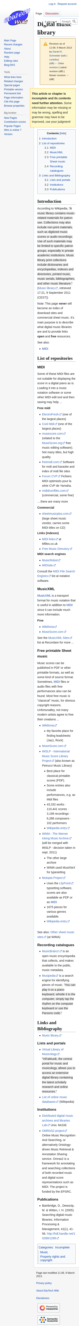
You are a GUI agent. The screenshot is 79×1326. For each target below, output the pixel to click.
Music (44, 1252)
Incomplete (62, 1247)
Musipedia (48, 975)
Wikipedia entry (57, 828)
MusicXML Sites (58, 637)
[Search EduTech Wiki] (68, 21)
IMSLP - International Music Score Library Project (56, 756)
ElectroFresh (50, 414)
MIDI (45, 348)
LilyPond (65, 883)
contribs (53, 59)
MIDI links (48, 539)
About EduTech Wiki (47, 1290)
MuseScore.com (52, 631)
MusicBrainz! (50, 951)
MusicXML (44, 595)
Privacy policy (44, 1283)
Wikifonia (48, 626)
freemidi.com (50, 462)
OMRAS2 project (53, 1130)
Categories (46, 1247)
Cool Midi (48, 424)
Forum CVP (49, 476)
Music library (46, 288)
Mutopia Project (52, 877)
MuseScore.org (52, 443)
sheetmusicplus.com (55, 513)
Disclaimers (42, 1298)
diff (51, 63)
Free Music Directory (55, 548)
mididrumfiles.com (54, 490)
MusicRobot (50, 560)
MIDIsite (47, 565)
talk (64, 55)
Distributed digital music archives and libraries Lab (57, 1120)
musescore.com (52, 433)
